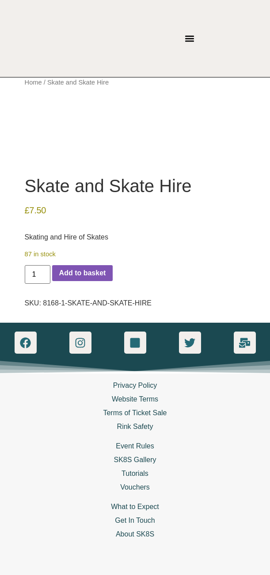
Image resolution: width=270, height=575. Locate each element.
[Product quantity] (37, 274)
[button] (190, 38)
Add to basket (82, 273)
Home (33, 82)
